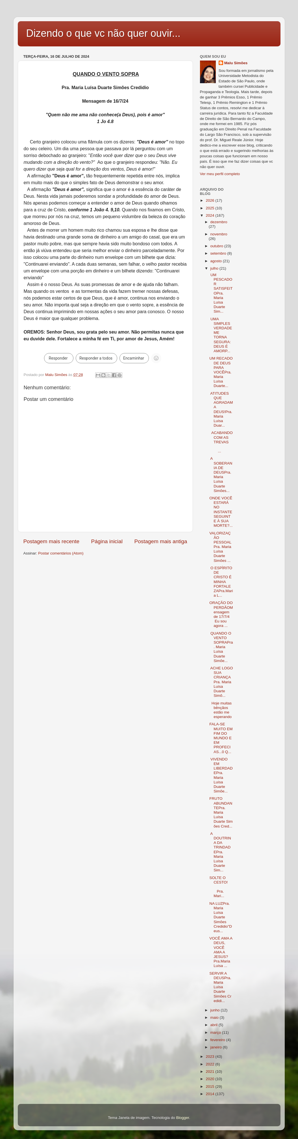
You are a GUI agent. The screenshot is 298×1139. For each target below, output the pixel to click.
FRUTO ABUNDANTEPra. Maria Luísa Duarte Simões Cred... (221, 812)
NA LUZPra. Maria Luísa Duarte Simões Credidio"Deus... (220, 917)
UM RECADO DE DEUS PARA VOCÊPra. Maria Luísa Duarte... (221, 372)
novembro (218, 234)
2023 (210, 1056)
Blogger (182, 1118)
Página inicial (107, 541)
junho (215, 1010)
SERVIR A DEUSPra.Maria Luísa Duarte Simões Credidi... (220, 987)
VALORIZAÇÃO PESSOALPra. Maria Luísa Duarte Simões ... (220, 547)
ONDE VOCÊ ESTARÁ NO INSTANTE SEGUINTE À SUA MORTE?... (220, 512)
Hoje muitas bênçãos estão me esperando (220, 710)
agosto (216, 261)
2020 (210, 1079)
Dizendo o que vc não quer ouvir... (103, 33)
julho (214, 268)
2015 (210, 1086)
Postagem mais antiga (160, 541)
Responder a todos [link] (95, 358)
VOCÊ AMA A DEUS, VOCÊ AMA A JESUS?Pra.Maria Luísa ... (220, 952)
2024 (210, 215)
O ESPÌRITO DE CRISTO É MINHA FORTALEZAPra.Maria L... (221, 582)
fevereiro (218, 1040)
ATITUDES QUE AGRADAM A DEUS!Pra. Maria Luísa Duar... (221, 409)
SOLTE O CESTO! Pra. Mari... (221, 887)
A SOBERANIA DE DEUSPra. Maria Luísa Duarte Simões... (220, 474)
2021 (210, 1071)
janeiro (216, 1047)
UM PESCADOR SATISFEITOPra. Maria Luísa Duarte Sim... (220, 293)
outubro (217, 246)
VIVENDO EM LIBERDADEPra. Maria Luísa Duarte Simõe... (221, 775)
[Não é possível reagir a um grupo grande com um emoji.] (156, 358)
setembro (218, 253)
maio (215, 1017)
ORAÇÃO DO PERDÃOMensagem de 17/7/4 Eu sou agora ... (221, 614)
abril (214, 1025)
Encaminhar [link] (133, 358)
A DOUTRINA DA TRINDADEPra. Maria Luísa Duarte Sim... (220, 851)
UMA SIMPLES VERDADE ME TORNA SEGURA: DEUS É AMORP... (220, 335)
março (216, 1032)
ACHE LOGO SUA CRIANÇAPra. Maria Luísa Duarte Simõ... (221, 682)
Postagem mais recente (51, 541)
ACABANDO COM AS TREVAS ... (221, 442)
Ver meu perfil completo (220, 174)
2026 (210, 200)
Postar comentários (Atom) (61, 553)
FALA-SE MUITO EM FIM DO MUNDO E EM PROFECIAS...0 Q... (220, 738)
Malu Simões (236, 63)
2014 (210, 1094)
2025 (210, 208)
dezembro (218, 222)
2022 (210, 1064)
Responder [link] (58, 358)
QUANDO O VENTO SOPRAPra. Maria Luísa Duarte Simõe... (221, 647)
